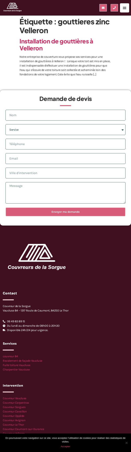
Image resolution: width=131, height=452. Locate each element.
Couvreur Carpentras (16, 402)
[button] (124, 8)
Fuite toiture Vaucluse (16, 365)
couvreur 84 (10, 356)
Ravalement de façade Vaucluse (22, 360)
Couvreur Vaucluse (14, 398)
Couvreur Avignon (14, 420)
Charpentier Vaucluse (16, 369)
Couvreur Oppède (13, 416)
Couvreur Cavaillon (15, 411)
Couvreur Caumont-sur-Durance (23, 429)
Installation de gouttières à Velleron (56, 44)
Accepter (65, 446)
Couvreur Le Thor (13, 424)
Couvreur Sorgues (14, 407)
